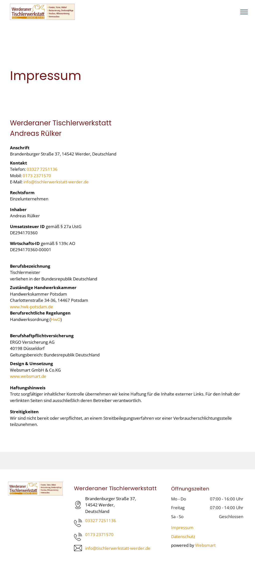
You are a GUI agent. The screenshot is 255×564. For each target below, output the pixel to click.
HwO (56, 319)
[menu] (244, 11)
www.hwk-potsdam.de (31, 307)
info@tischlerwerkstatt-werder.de (56, 182)
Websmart (205, 545)
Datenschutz (183, 536)
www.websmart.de (28, 376)
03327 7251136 (42, 169)
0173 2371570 (37, 175)
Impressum (182, 527)
